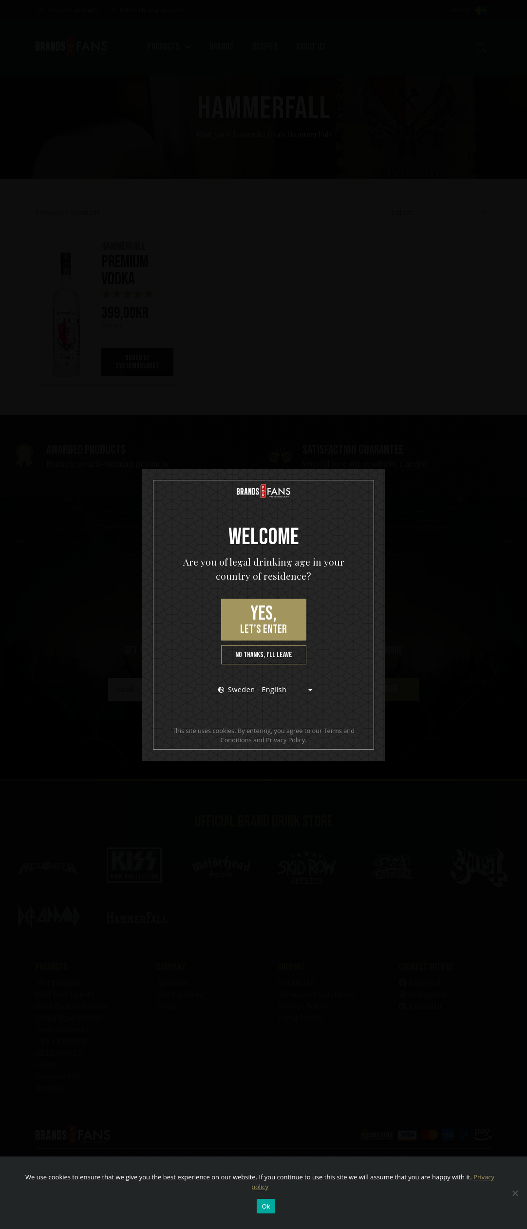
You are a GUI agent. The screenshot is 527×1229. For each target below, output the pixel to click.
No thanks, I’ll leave (263, 655)
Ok (266, 1206)
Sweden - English (252, 689)
